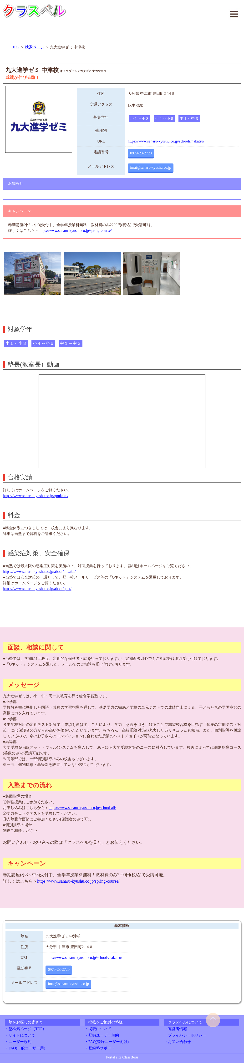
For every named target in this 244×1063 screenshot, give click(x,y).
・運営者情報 (175, 1029)
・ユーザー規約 (18, 1042)
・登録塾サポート (100, 1048)
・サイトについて (20, 1035)
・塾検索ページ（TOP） (25, 1029)
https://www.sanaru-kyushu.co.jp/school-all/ (82, 808)
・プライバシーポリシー (185, 1035)
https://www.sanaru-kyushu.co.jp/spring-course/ (75, 231)
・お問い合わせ (177, 1042)
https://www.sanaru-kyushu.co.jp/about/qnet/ (37, 589)
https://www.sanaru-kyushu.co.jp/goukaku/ (35, 496)
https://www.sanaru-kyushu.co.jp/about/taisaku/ (39, 572)
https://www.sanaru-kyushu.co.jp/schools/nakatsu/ (166, 141)
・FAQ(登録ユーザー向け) (107, 1042)
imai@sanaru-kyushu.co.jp (150, 167)
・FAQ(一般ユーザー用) (25, 1048)
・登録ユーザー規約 (102, 1035)
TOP (15, 47)
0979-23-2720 (141, 153)
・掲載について (98, 1029)
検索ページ (34, 47)
